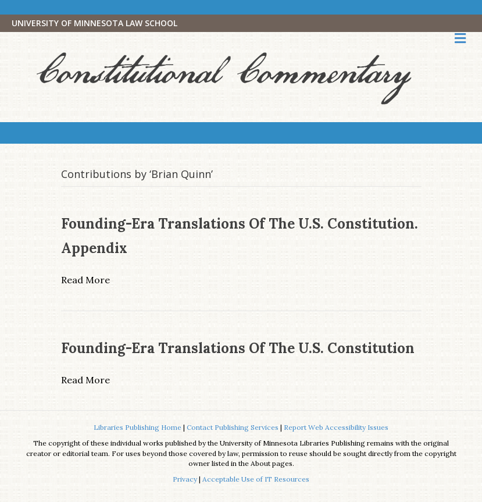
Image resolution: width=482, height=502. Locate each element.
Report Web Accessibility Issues (336, 427)
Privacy (185, 479)
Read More (85, 280)
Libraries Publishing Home (137, 427)
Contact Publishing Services (233, 427)
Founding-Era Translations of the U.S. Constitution (238, 348)
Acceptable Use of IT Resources (255, 479)
